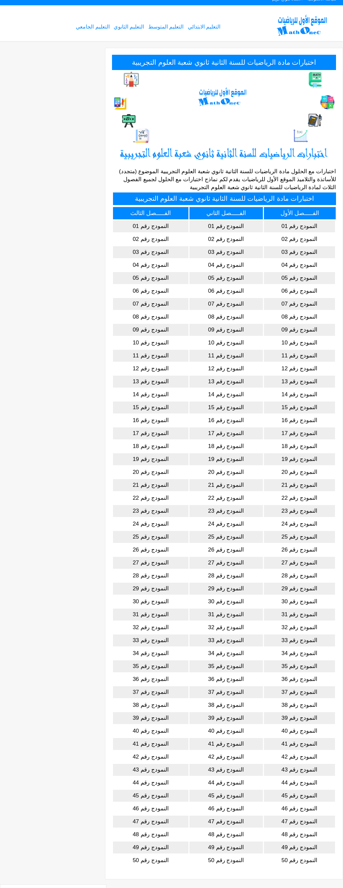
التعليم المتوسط (165, 27)
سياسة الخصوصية (321, 5)
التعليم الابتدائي (204, 27)
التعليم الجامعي (92, 27)
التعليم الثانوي (129, 27)
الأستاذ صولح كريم (287, 5)
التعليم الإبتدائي (75, 77)
